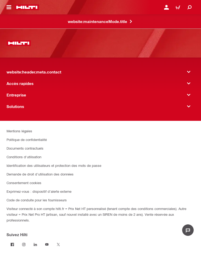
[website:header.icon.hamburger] (9, 7)
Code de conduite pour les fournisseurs (37, 200)
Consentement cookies (24, 183)
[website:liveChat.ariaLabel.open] (188, 230)
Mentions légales (19, 131)
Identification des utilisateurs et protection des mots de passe (54, 165)
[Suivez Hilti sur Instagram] (24, 244)
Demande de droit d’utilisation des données (40, 174)
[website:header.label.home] (27, 7)
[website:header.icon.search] (189, 7)
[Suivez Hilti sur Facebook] (12, 244)
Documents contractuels (25, 148)
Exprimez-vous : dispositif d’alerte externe (39, 191)
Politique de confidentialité (27, 139)
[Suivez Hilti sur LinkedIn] (35, 244)
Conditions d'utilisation (24, 157)
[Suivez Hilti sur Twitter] (58, 244)
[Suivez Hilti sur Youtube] (47, 244)
